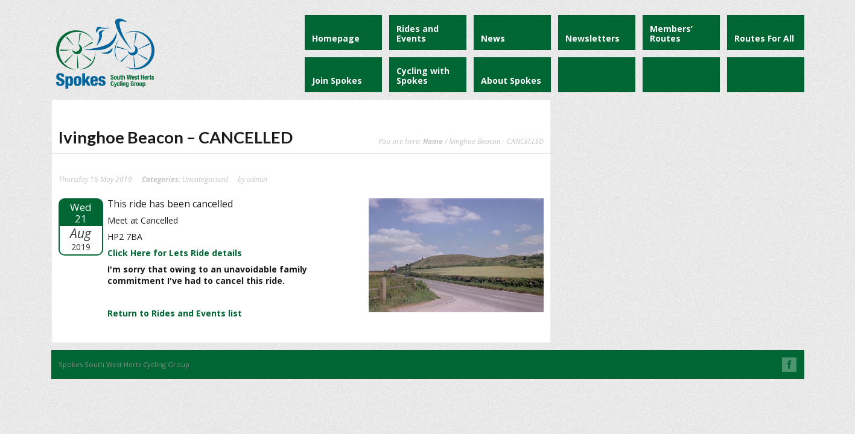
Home (433, 141)
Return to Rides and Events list (174, 313)
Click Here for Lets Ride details (174, 253)
